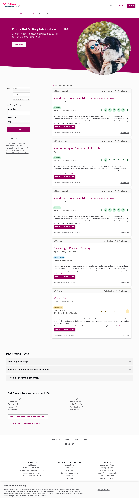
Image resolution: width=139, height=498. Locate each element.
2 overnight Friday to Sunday (72, 248)
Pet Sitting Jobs (106, 478)
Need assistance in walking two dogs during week (85, 98)
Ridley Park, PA (76, 404)
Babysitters (69, 465)
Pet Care (69, 478)
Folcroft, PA (74, 399)
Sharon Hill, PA (14, 409)
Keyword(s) (11, 109)
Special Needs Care (69, 473)
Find (8, 88)
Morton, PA (74, 409)
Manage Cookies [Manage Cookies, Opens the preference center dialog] (104, 490)
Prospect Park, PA (15, 399)
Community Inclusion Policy (32, 470)
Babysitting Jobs (107, 465)
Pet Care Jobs (24, 14)
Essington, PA (13, 404)
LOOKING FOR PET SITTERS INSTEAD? (24, 423)
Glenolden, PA (75, 401)
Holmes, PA (12, 401)
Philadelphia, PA (76, 407)
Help (112, 6)
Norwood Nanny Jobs (14, 146)
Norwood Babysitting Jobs (16, 143)
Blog (76, 439)
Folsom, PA (12, 407)
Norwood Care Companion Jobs (18, 148)
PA (33, 14)
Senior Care (69, 476)
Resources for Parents (32, 473)
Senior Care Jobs (107, 476)
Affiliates (32, 465)
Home (12, 14)
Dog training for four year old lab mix (77, 148)
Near (8, 94)
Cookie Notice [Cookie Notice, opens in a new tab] (40, 496)
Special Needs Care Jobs (106, 473)
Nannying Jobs (107, 467)
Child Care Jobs (107, 470)
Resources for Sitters (32, 476)
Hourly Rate (11, 117)
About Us (56, 439)
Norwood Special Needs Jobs (17, 150)
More (81, 123)
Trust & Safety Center (32, 467)
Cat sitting (60, 298)
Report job (125, 133)
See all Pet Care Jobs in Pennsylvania (28, 417)
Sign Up (131, 6)
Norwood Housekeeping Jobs (17, 153)
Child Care (69, 470)
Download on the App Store (69, 453)
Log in (120, 6)
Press (84, 439)
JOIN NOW (19, 45)
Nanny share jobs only (18, 105)
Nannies (69, 467)
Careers (67, 439)
